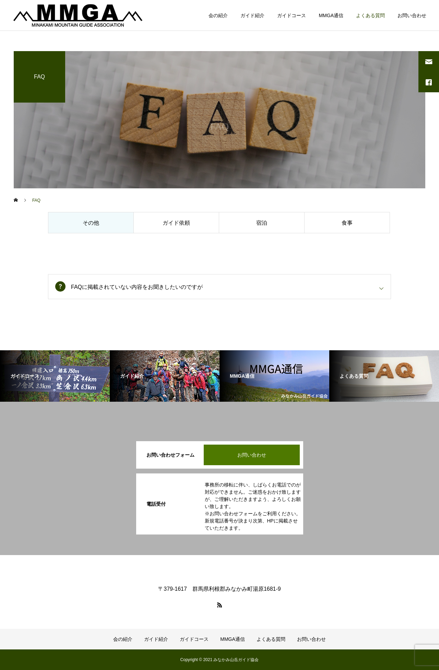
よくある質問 (370, 15)
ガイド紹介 (252, 15)
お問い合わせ (412, 15)
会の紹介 (218, 15)
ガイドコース (291, 15)
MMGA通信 (331, 15)
